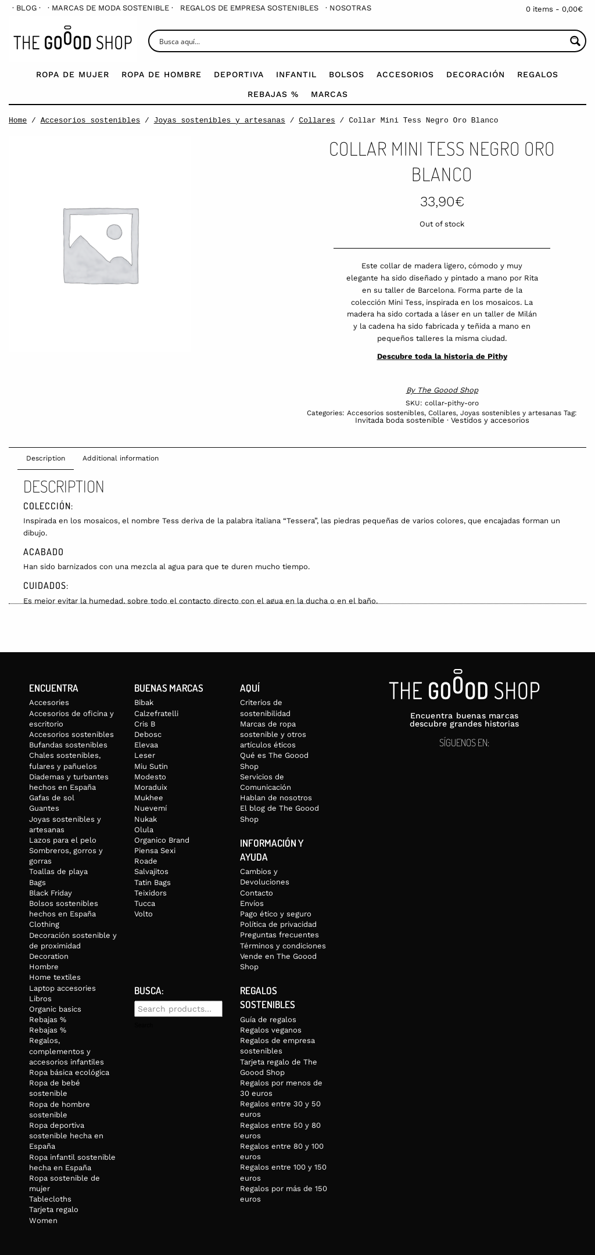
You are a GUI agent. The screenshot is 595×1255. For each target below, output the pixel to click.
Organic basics (55, 1009)
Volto (143, 913)
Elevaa (146, 744)
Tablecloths (50, 1199)
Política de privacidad (278, 924)
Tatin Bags (152, 882)
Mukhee (148, 797)
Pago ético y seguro (275, 913)
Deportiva (239, 74)
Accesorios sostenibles (91, 120)
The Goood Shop (447, 390)
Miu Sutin (151, 766)
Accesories (49, 702)
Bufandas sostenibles (68, 744)
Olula (143, 829)
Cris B (144, 724)
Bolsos (346, 74)
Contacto (256, 893)
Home (18, 120)
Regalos (537, 74)
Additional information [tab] (121, 458)
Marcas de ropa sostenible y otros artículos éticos (273, 734)
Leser (144, 755)
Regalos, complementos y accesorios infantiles (66, 1051)
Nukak (145, 819)
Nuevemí (150, 808)
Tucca (144, 903)
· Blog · (26, 7)
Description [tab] (45, 458)
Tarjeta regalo (53, 1209)
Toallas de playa (58, 871)
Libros (40, 998)
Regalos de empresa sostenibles (249, 7)
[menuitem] (26, 8)
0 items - (554, 9)
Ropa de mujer (72, 74)
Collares (317, 120)
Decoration (49, 956)
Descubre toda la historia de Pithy (442, 356)
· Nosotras (348, 7)
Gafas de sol (51, 797)
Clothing (44, 924)
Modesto (150, 776)
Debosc (148, 734)
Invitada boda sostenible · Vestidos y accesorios (442, 420)
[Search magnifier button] (575, 41)
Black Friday (50, 893)
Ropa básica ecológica (69, 1072)
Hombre (44, 966)
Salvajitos (151, 871)
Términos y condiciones (283, 945)
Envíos (252, 903)
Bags (37, 882)
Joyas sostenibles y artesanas (219, 120)
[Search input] (361, 41)
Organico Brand (161, 840)
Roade (145, 861)
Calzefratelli (156, 713)
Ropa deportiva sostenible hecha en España (66, 1135)
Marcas (329, 94)
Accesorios (405, 74)
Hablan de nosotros (276, 797)
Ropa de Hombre (161, 74)
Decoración (475, 74)
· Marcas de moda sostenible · (110, 7)
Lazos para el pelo (62, 840)
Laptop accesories (62, 988)
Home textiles (55, 977)
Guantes (44, 808)
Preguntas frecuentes (279, 934)
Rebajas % (273, 94)
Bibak (143, 702)
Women (43, 1220)
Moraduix (150, 787)
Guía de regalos (268, 1019)
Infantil (296, 74)
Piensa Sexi (154, 850)
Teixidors (150, 893)
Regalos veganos (271, 1030)
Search (143, 1026)
